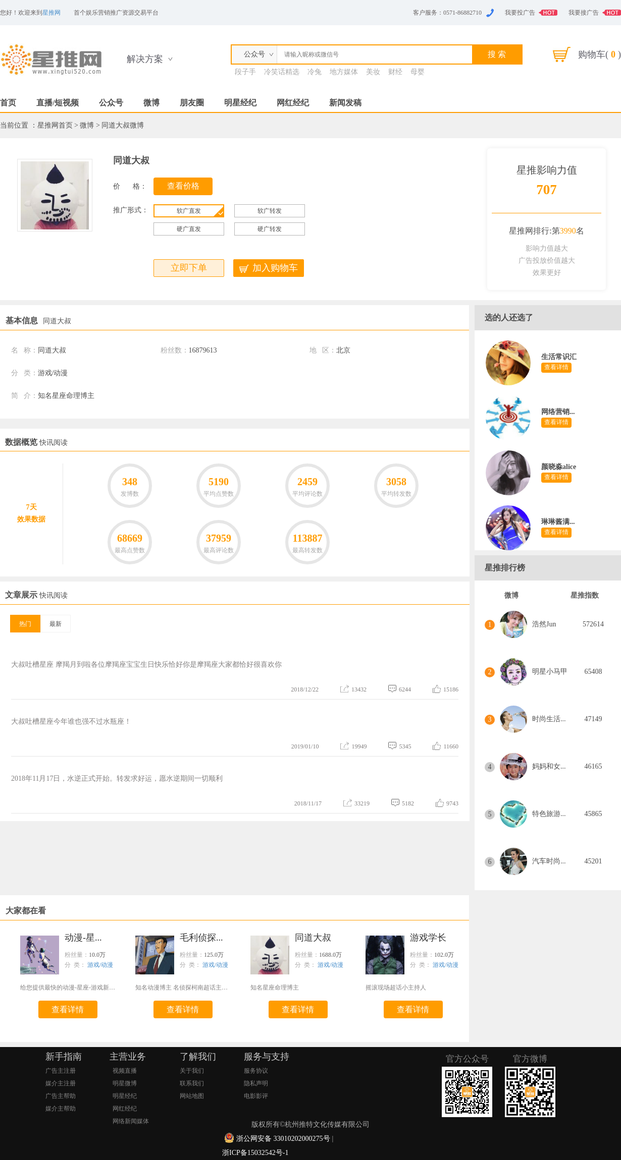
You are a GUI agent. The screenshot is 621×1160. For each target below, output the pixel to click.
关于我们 (192, 1070)
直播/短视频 (57, 102)
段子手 (245, 72)
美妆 (373, 72)
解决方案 (145, 59)
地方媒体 (344, 72)
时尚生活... (549, 719)
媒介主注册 (60, 1083)
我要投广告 (520, 12)
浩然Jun (544, 624)
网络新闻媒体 (131, 1121)
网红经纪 (293, 102)
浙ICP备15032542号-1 (255, 1152)
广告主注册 (60, 1070)
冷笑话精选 (281, 72)
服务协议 (256, 1070)
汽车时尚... (549, 861)
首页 (8, 102)
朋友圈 (192, 102)
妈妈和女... (549, 766)
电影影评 (256, 1095)
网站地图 (192, 1095)
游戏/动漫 (100, 964)
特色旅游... (549, 814)
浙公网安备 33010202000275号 (283, 1138)
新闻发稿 (345, 102)
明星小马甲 (549, 671)
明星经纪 (240, 102)
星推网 (51, 12)
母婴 (417, 72)
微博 (151, 102)
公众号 (111, 102)
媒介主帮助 (60, 1108)
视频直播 (125, 1070)
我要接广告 (583, 12)
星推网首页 (55, 125)
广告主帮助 (60, 1095)
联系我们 (192, 1083)
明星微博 (125, 1083)
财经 (395, 72)
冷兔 (314, 72)
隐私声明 (256, 1083)
